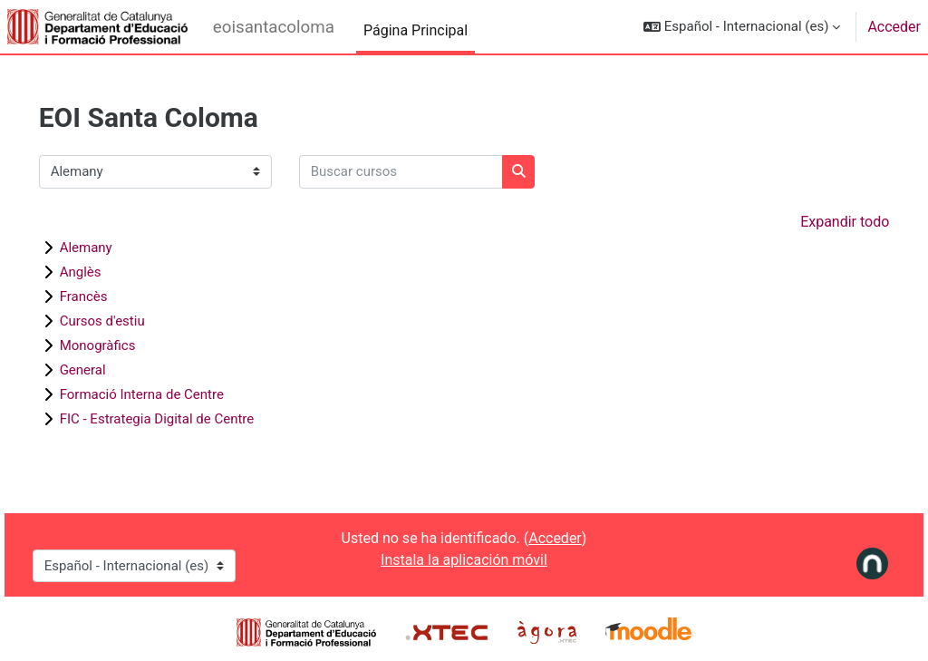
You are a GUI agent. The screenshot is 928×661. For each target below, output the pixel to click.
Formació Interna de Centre (167, 394)
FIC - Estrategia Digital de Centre (182, 419)
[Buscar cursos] (426, 172)
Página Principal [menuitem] (415, 30)
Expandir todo (819, 221)
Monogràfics (123, 345)
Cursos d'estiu (127, 321)
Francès (109, 296)
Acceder (894, 26)
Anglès (106, 272)
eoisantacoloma (273, 27)
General (108, 370)
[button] (742, 26)
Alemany (111, 247)
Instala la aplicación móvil (464, 560)
